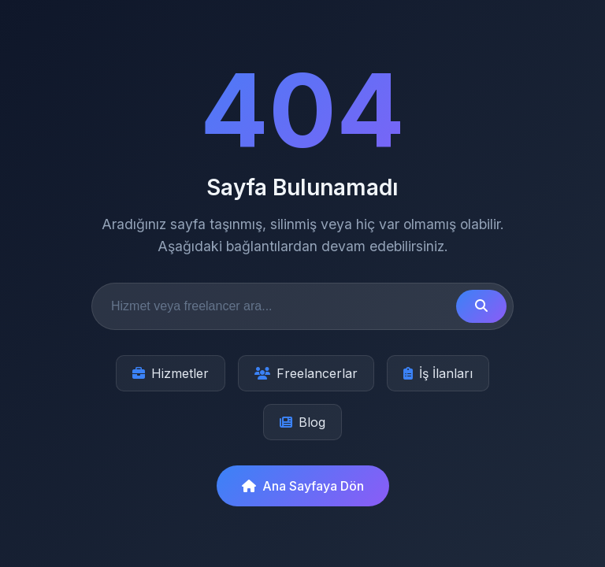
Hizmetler (170, 373)
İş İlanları (438, 373)
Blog (302, 422)
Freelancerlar (306, 373)
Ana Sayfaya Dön (303, 486)
